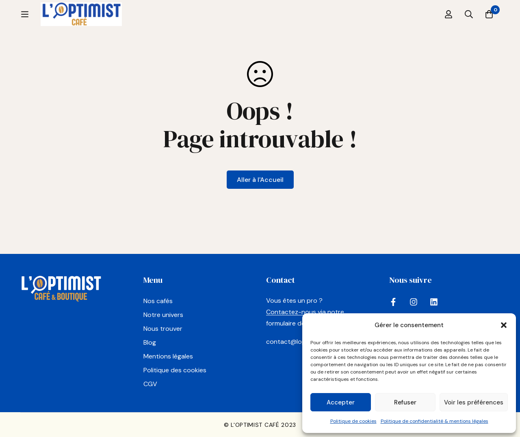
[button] (504, 325)
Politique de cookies (353, 421)
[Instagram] (414, 302)
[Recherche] (469, 24)
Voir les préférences (473, 402)
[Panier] (489, 24)
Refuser (405, 402)
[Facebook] (393, 302)
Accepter (341, 402)
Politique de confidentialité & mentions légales (434, 421)
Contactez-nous (291, 312)
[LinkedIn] (434, 302)
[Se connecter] (448, 24)
